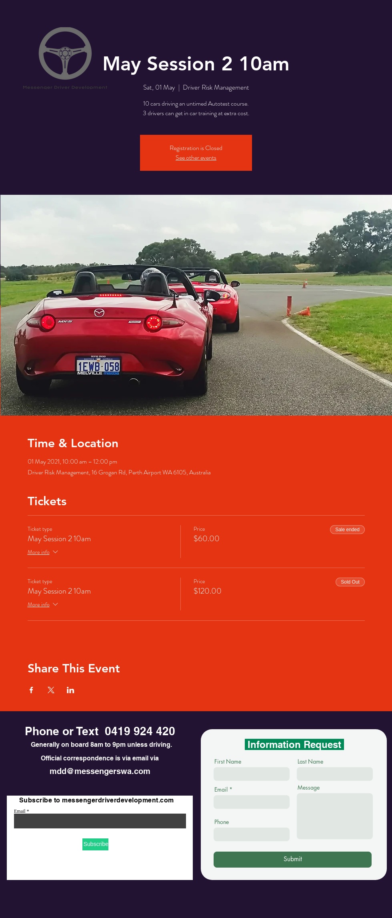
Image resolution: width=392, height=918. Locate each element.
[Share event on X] (51, 690)
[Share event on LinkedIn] (70, 690)
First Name (227, 761)
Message (309, 787)
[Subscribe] (95, 844)
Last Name (310, 761)
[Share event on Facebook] (31, 690)
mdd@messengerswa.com (100, 771)
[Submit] (293, 860)
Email (20, 811)
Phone (221, 822)
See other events (196, 157)
